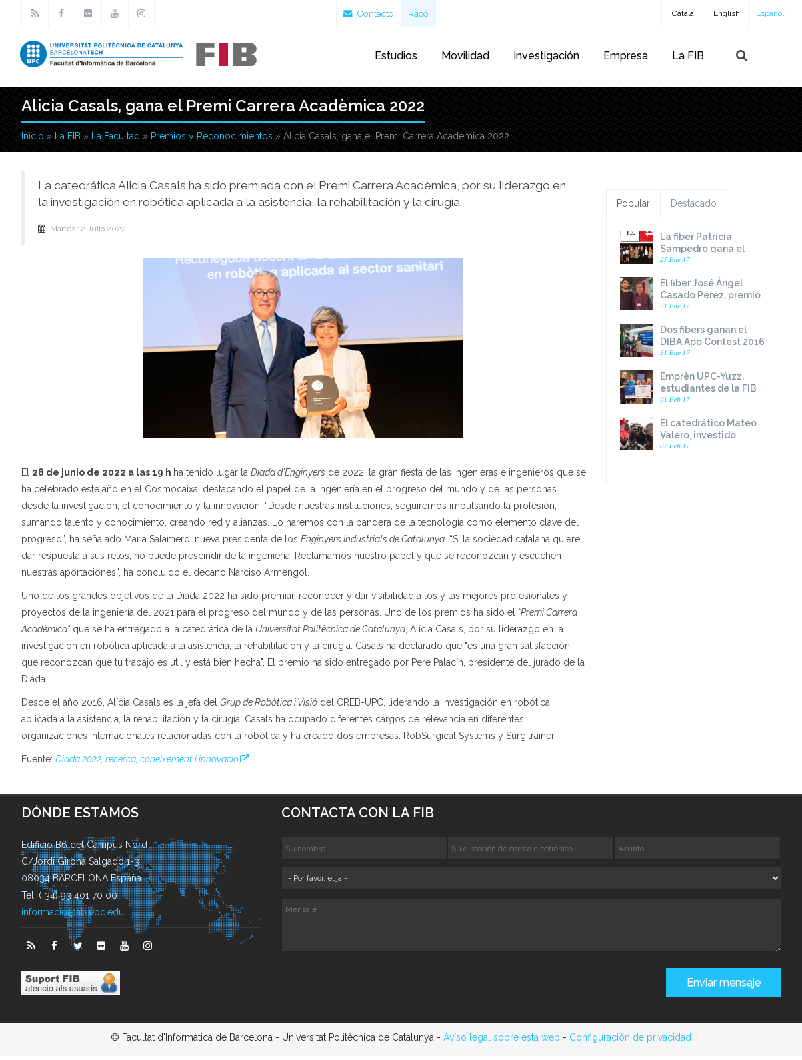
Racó (422, 13)
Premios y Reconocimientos (212, 140)
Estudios (396, 55)
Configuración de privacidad (630, 1041)
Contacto (370, 13)
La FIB (688, 55)
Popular (633, 207)
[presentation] (382, 991)
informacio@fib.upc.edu (72, 916)
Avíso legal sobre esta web (501, 1041)
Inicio (32, 140)
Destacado (694, 207)
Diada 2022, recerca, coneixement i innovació (147, 763)
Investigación (546, 55)
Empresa (625, 55)
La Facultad (115, 140)
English (726, 13)
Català (683, 13)
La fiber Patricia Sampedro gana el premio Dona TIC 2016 (710, 252)
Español (770, 13)
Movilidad (465, 55)
